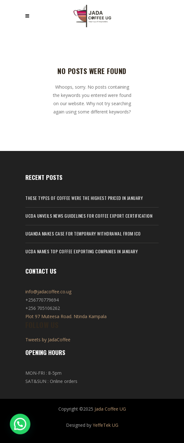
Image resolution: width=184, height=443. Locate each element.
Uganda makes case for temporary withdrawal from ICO (83, 233)
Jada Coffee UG (110, 409)
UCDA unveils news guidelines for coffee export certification (88, 215)
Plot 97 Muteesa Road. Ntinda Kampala (66, 316)
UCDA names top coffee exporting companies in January (81, 251)
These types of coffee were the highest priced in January (84, 197)
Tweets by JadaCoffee (47, 340)
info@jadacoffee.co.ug (48, 292)
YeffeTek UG (105, 425)
